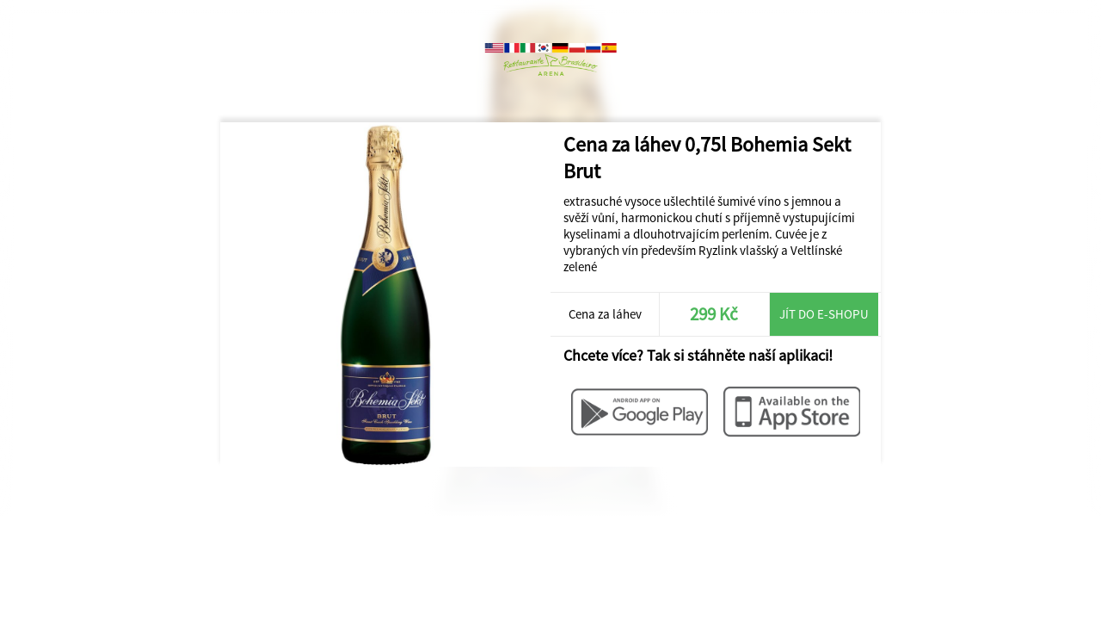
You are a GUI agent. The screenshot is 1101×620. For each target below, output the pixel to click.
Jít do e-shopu (824, 314)
